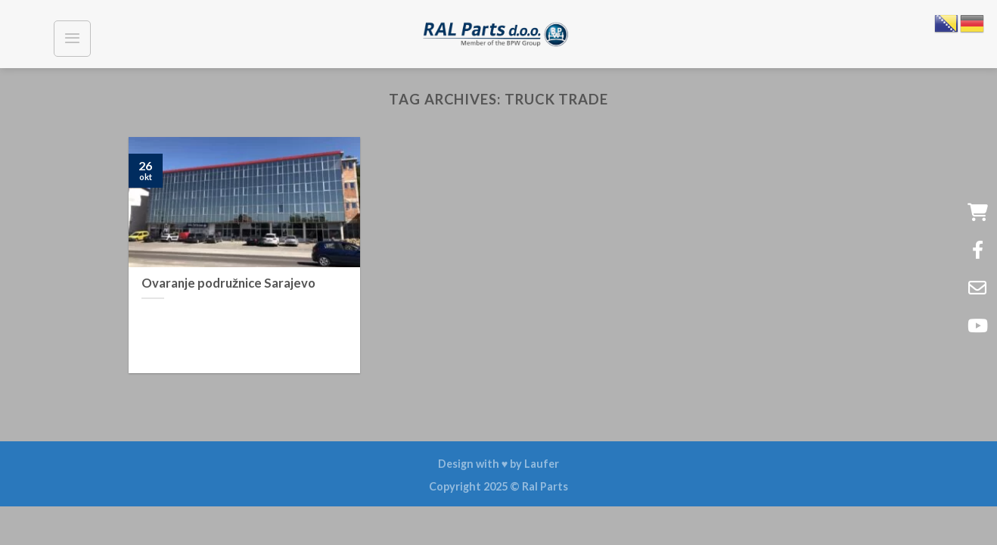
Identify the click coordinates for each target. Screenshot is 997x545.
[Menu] (72, 38)
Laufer (541, 463)
